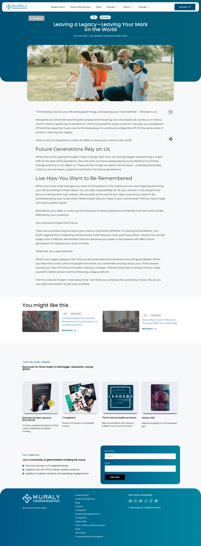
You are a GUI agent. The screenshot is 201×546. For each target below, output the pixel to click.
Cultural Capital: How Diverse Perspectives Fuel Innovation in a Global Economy (80, 321)
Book (78, 529)
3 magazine (68, 417)
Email (107, 463)
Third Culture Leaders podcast (119, 417)
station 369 (148, 417)
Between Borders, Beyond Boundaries (36, 419)
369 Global (80, 533)
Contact (79, 506)
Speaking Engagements (87, 514)
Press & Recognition (80, 7)
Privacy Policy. (40, 508)
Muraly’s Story (58, 7)
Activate (143, 7)
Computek (80, 510)
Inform (128, 7)
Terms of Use (27, 508)
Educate (112, 7)
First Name (109, 451)
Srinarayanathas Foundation (89, 536)
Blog (98, 7)
